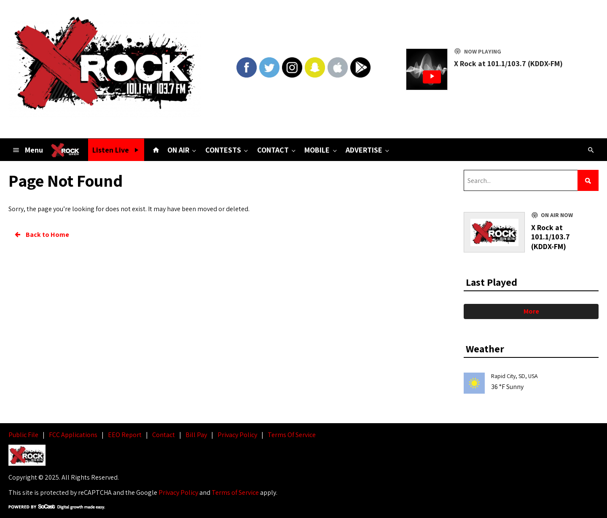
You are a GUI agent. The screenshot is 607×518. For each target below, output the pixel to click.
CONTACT (277, 149)
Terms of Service (235, 492)
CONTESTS (227, 149)
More (531, 311)
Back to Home (41, 234)
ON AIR (182, 149)
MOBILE (321, 149)
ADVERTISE (368, 149)
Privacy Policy (178, 492)
